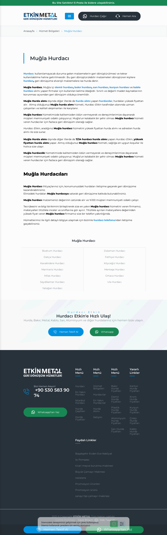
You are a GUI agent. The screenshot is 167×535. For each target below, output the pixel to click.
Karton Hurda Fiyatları (135, 388)
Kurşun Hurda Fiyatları (135, 410)
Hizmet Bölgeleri (98, 387)
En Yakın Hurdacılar (99, 401)
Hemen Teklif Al (66, 331)
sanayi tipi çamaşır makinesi (92, 496)
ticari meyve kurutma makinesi (94, 466)
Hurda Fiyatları (80, 418)
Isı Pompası (82, 459)
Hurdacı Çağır (94, 16)
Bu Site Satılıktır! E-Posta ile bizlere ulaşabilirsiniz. (83, 2)
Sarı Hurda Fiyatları (117, 430)
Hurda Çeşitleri (80, 410)
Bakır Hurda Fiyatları (116, 388)
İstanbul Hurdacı (80, 401)
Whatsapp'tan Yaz (45, 412)
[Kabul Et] (114, 524)
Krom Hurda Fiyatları (135, 399)
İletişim (97, 417)
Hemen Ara (126, 16)
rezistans (80, 478)
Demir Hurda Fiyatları (116, 399)
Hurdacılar (99, 394)
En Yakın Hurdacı (80, 393)
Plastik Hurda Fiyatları (116, 410)
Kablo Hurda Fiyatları (135, 431)
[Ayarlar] (122, 524)
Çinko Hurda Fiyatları (135, 420)
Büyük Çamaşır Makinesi (90, 472)
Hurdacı (80, 386)
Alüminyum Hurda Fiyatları (118, 420)
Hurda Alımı (97, 410)
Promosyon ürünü (86, 490)
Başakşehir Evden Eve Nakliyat (93, 453)
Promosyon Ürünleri (87, 484)
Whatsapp (104, 331)
